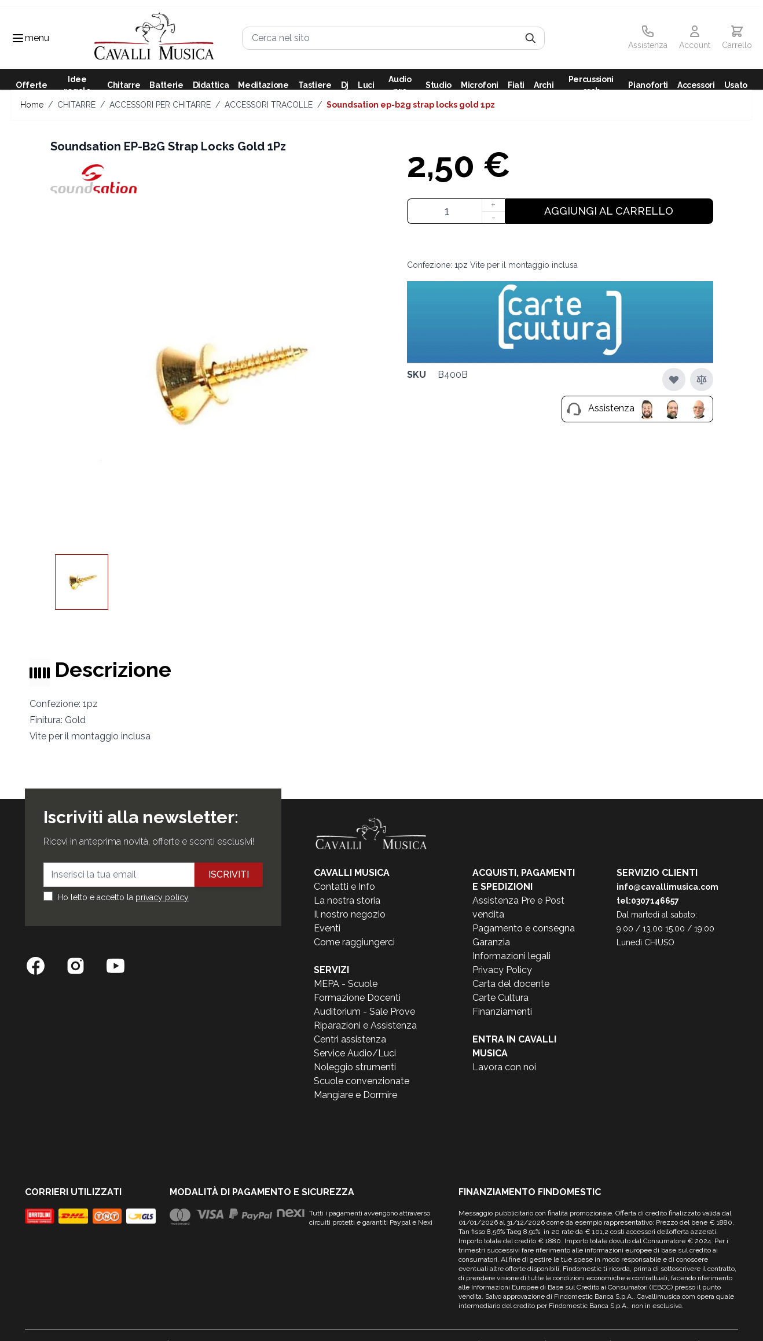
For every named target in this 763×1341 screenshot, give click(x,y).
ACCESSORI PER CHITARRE (160, 104)
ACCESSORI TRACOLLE (269, 104)
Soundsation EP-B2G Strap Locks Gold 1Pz (411, 104)
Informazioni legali (511, 956)
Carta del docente (510, 983)
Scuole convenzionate (361, 1080)
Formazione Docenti (357, 997)
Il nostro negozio (350, 914)
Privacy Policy (502, 969)
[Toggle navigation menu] (18, 38)
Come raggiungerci (354, 942)
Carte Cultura (500, 997)
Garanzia (491, 942)
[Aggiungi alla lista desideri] (673, 379)
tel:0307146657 (648, 900)
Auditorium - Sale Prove (364, 1011)
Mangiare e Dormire (355, 1094)
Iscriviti (228, 874)
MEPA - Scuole (345, 983)
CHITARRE (76, 104)
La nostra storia (347, 900)
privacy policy (162, 897)
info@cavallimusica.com (667, 886)
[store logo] (154, 38)
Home (31, 104)
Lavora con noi (504, 1067)
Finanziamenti (502, 1011)
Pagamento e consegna (523, 928)
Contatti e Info (344, 886)
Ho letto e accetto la (123, 897)
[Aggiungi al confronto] (701, 379)
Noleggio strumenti (355, 1067)
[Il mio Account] (694, 38)
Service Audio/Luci (355, 1053)
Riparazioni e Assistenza (365, 1025)
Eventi (327, 928)
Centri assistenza (350, 1039)
